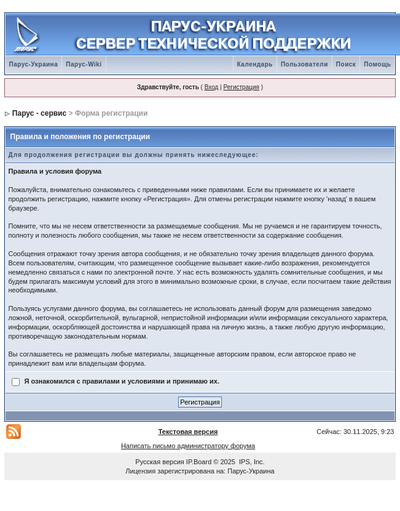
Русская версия (159, 461)
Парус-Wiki (83, 64)
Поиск (346, 64)
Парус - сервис (39, 113)
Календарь (255, 64)
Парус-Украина (33, 64)
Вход (212, 87)
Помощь (377, 64)
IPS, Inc (251, 461)
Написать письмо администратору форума (188, 445)
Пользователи (304, 64)
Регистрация (241, 87)
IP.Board (198, 461)
